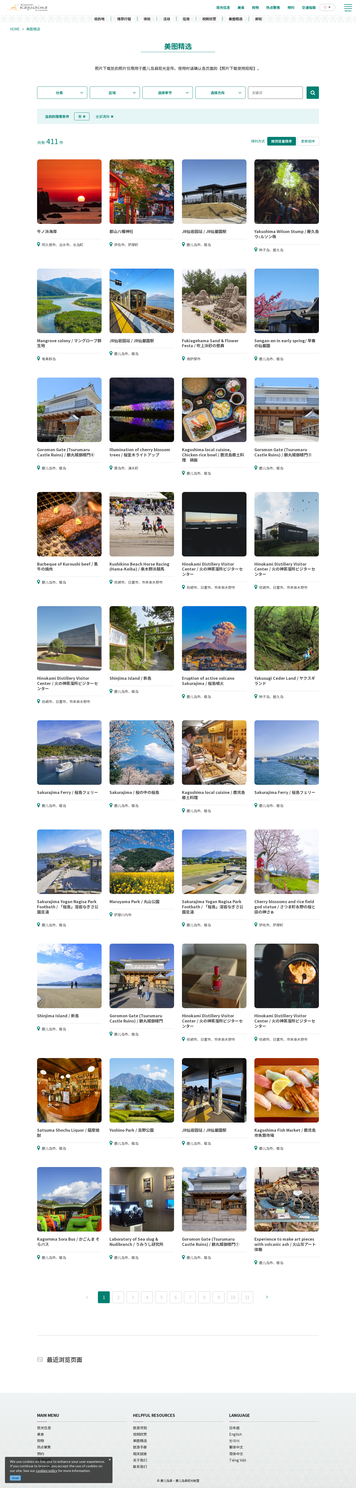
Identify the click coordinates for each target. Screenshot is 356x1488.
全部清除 (104, 116)
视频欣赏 (209, 19)
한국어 (234, 1440)
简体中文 (236, 1453)
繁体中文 (236, 1447)
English (235, 1434)
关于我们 (140, 1460)
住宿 (186, 19)
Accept (15, 1478)
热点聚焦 (44, 1447)
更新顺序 (308, 141)
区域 (112, 92)
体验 (147, 19)
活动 (166, 19)
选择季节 (165, 92)
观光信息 (44, 1427)
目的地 (99, 19)
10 (233, 1297)
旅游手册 (140, 1447)
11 (247, 1297)
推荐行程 (124, 19)
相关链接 (140, 1453)
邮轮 (258, 19)
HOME (15, 29)
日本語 (234, 1427)
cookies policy (46, 1470)
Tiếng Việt (237, 1460)
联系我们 (140, 1466)
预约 (40, 1453)
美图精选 (236, 19)
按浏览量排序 (281, 141)
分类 (59, 92)
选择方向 (217, 92)
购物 (40, 1440)
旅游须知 (140, 1427)
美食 (40, 1434)
